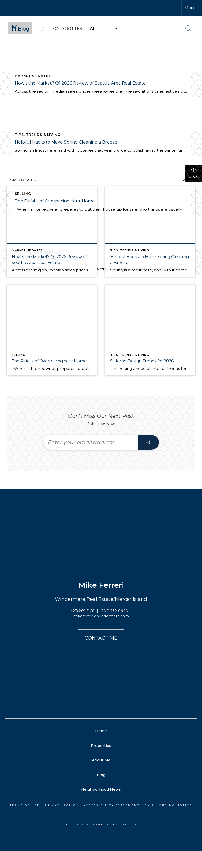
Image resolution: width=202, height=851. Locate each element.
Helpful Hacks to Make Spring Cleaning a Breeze (66, 142)
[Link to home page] (75, 8)
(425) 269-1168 (82, 610)
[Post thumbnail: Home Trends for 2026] (150, 330)
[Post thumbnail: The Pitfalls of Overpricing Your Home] (52, 330)
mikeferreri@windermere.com (101, 616)
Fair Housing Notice (168, 805)
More (189, 7)
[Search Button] (188, 28)
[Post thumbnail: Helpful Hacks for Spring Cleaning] (150, 231)
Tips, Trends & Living (37, 135)
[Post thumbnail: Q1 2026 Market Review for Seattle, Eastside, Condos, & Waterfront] (52, 231)
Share (193, 173)
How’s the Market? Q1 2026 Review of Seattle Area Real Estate (80, 83)
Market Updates (33, 76)
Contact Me (101, 638)
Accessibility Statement (111, 805)
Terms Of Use (25, 805)
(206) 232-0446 (114, 610)
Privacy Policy (61, 805)
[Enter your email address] (90, 442)
